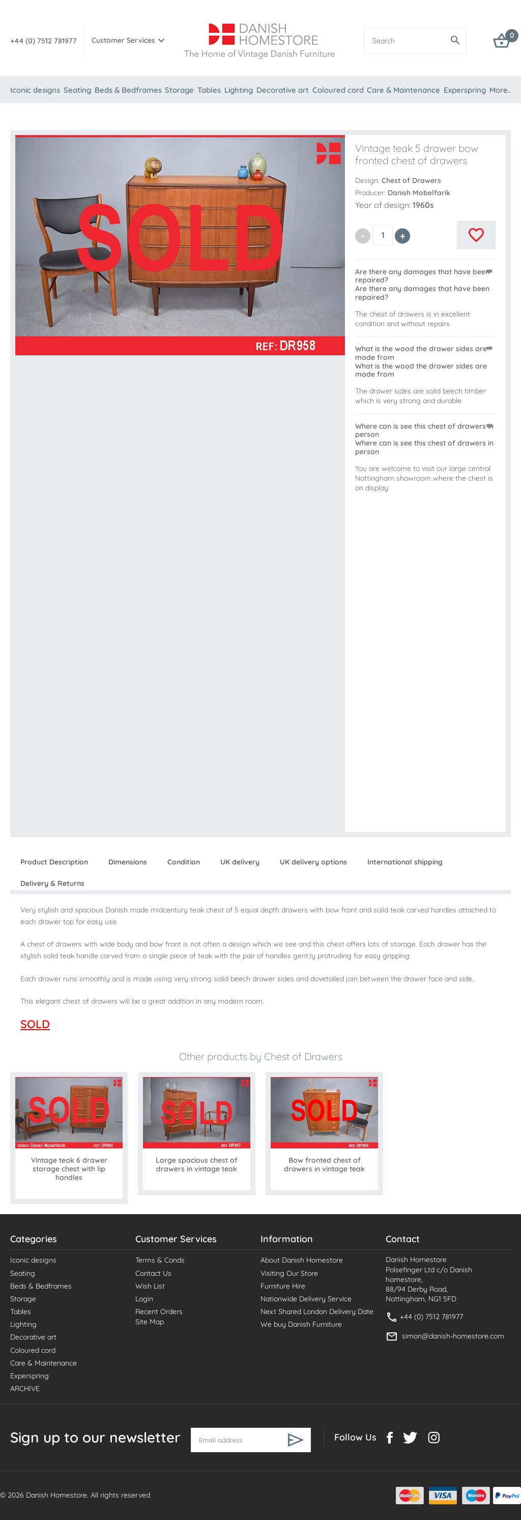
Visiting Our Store (289, 1273)
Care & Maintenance (403, 90)
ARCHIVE (25, 1388)
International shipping (405, 862)
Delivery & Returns (52, 883)
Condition (183, 862)
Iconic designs (35, 90)
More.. (500, 90)
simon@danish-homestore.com (453, 1336)
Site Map (149, 1321)
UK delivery (239, 862)
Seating (77, 90)
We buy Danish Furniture (301, 1324)
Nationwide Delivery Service (306, 1298)
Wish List (150, 1286)
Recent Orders (159, 1311)
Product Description (54, 862)
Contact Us (153, 1273)
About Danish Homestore (301, 1260)
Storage (179, 90)
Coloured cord (338, 90)
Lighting (238, 90)
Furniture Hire (282, 1286)
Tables (209, 90)
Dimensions (127, 862)
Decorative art (282, 90)
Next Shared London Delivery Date (316, 1311)
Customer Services (123, 40)
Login (144, 1298)
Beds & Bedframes (128, 90)
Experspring (465, 90)
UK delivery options (313, 862)
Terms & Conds (160, 1260)
